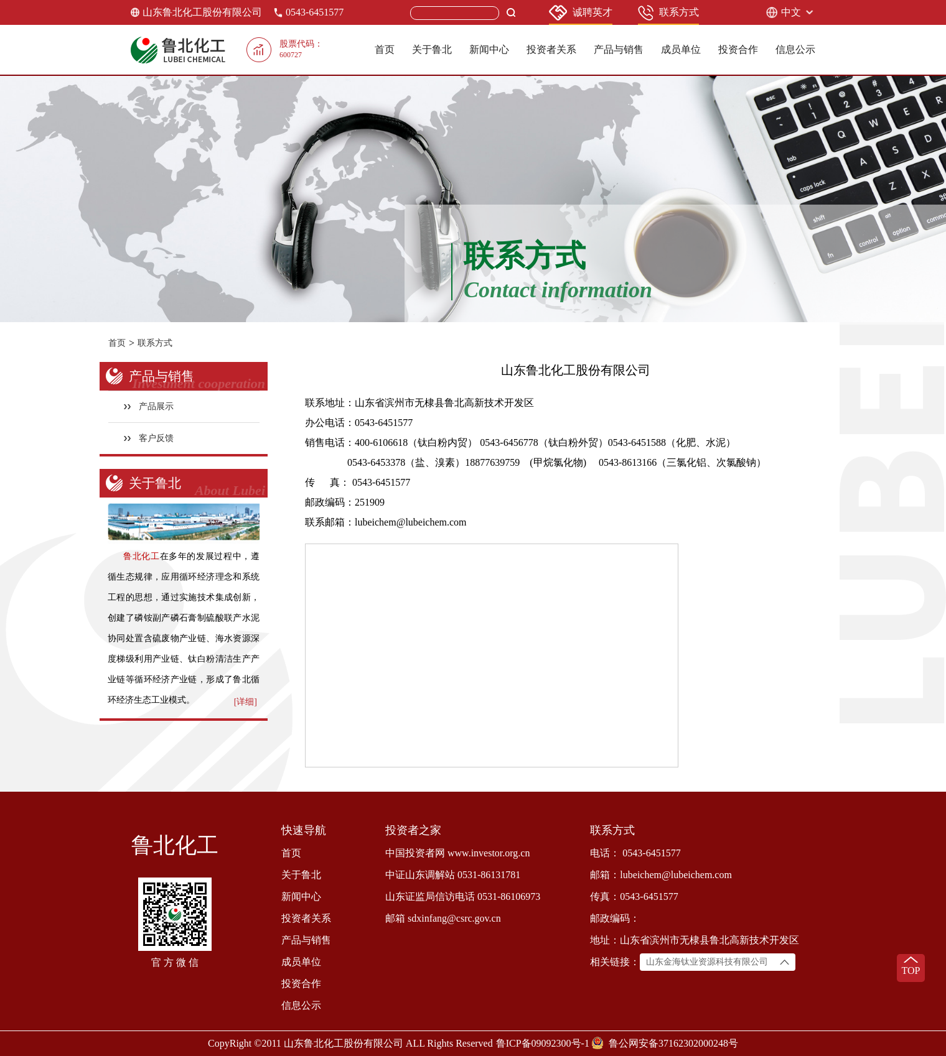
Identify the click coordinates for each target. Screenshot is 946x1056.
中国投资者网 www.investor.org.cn (457, 853)
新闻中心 (489, 49)
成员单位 (681, 49)
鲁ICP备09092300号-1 (542, 1043)
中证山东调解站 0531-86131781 (452, 874)
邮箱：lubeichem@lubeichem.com (661, 874)
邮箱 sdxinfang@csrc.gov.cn (443, 918)
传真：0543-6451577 (634, 896)
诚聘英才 (580, 13)
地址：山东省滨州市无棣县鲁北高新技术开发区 (694, 940)
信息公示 (795, 49)
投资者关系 (551, 49)
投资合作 (738, 49)
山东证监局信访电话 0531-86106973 (462, 896)
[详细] (245, 701)
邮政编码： (615, 918)
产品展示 (149, 406)
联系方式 (668, 13)
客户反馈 (149, 438)
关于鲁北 (432, 49)
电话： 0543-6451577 (635, 853)
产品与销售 (619, 49)
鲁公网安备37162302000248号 (673, 1043)
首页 (385, 49)
